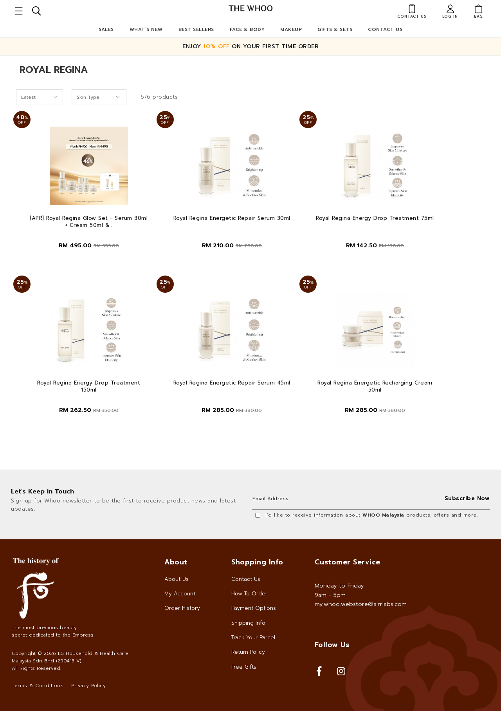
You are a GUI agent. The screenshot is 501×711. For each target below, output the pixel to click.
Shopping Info (257, 562)
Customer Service (347, 562)
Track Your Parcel (253, 637)
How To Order (249, 593)
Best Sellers (196, 29)
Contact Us (385, 29)
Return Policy (248, 652)
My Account (179, 593)
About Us (176, 579)
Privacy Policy (88, 685)
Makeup (291, 29)
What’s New (146, 29)
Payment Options (253, 608)
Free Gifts (243, 667)
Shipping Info (248, 623)
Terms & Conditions (37, 685)
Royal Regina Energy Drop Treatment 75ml (375, 218)
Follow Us (332, 645)
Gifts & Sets (334, 29)
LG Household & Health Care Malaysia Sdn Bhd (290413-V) (70, 657)
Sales (106, 29)
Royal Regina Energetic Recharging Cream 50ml (375, 386)
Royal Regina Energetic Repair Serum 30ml (231, 218)
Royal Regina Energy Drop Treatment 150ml (88, 386)
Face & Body (247, 29)
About (175, 562)
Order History (182, 608)
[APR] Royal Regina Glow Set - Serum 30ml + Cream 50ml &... (89, 222)
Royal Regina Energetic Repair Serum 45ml (231, 382)
